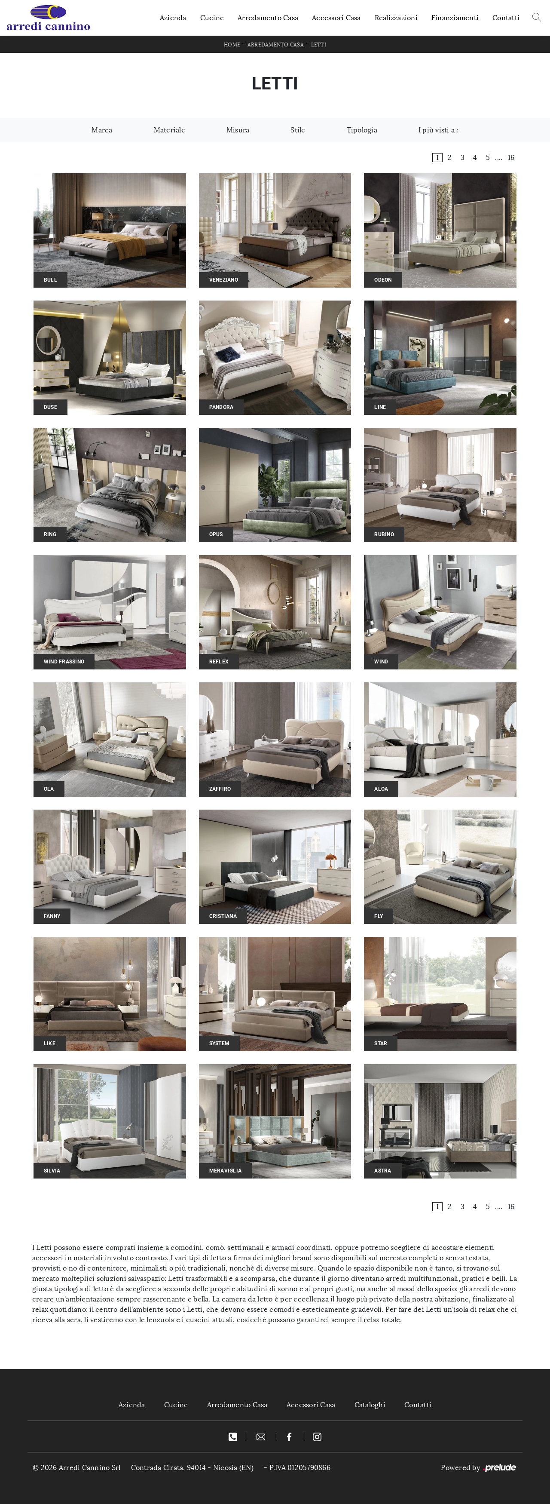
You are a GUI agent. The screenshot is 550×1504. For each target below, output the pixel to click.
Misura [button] (238, 130)
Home (232, 45)
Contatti (505, 18)
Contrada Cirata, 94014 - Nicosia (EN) (192, 1468)
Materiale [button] (169, 130)
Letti (318, 45)
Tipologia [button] (362, 130)
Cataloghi (369, 1405)
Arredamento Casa (268, 18)
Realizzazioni (396, 18)
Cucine (212, 18)
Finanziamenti (455, 18)
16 (511, 157)
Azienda (173, 18)
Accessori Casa (336, 18)
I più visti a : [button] (438, 130)
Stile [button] (297, 130)
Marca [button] (102, 130)
